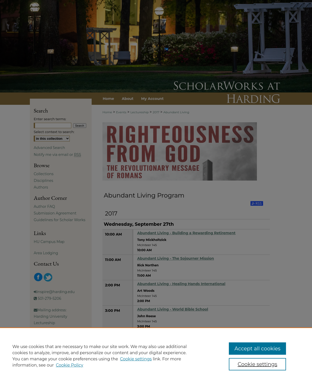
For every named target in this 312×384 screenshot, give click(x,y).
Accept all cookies (258, 348)
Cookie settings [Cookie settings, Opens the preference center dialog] (257, 364)
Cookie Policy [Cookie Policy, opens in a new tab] (69, 365)
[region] (156, 355)
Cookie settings (136, 359)
